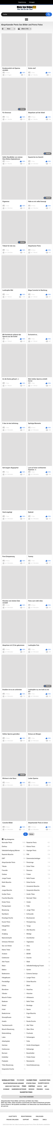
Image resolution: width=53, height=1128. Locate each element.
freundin (40, 1089)
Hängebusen (13, 978)
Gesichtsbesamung (38, 1065)
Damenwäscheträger (38, 858)
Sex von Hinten (13, 946)
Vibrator (13, 993)
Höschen (38, 993)
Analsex (13, 954)
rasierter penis (26, 1092)
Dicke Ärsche (38, 882)
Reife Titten (38, 1001)
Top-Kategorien (9, 839)
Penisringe (38, 862)
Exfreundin (38, 914)
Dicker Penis (13, 902)
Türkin (38, 1017)
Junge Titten (38, 910)
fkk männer (20, 1080)
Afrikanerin (38, 997)
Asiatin (13, 1021)
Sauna (38, 1009)
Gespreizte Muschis (38, 890)
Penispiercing (38, 922)
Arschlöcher (38, 938)
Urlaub (13, 930)
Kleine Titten (13, 950)
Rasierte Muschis (13, 854)
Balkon (13, 970)
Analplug (13, 934)
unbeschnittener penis (12, 1086)
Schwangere (38, 1037)
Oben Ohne (38, 1029)
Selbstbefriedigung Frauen (38, 966)
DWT (13, 858)
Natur (13, 966)
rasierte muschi (43, 1083)
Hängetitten (13, 926)
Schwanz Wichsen (13, 942)
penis (24, 1086)
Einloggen (32, 2)
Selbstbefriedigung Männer (13, 850)
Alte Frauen (13, 962)
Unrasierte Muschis (38, 886)
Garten (38, 970)
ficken (47, 1089)
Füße (38, 906)
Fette (38, 1041)
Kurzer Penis (13, 922)
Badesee (13, 1001)
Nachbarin (13, 914)
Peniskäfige (13, 982)
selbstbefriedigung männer (13, 1083)
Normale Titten (38, 898)
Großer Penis (13, 894)
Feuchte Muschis (13, 898)
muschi (39, 1086)
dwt (45, 1086)
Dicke (38, 950)
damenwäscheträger (19, 1089)
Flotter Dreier (38, 1057)
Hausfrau (38, 989)
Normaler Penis (13, 842)
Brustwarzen (38, 918)
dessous (31, 1089)
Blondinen (13, 989)
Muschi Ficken (13, 997)
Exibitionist (13, 958)
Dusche (38, 958)
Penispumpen (13, 906)
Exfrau (13, 985)
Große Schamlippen (38, 1045)
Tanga (38, 926)
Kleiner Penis (38, 846)
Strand (13, 1005)
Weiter (31, 834)
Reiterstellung (13, 1033)
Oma (38, 946)
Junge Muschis (13, 890)
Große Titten (38, 894)
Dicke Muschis (38, 982)
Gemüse (13, 1045)
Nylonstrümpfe (13, 938)
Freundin (13, 870)
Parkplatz (13, 1061)
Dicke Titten (38, 866)
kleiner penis (32, 1080)
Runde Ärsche (38, 1021)
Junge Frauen (13, 878)
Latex (13, 1037)
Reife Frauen (38, 878)
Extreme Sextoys (38, 974)
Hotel (13, 1009)
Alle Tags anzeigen (26, 1097)
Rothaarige (38, 1049)
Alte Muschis (38, 930)
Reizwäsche (38, 1061)
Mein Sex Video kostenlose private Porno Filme (22, 1124)
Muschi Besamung (13, 1029)
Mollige (38, 934)
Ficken (38, 874)
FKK (38, 854)
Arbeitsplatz (13, 1041)
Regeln (35, 1119)
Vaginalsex (38, 942)
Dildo (13, 886)
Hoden (38, 902)
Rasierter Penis (38, 842)
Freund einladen (12, 1119)
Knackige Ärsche (13, 918)
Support (26, 1119)
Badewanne (13, 974)
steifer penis (31, 1083)
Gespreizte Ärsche (13, 1069)
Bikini (38, 985)
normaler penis (8, 1080)
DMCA (45, 1119)
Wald (38, 962)
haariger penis (44, 1080)
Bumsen (13, 1053)
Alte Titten (38, 1025)
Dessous (38, 870)
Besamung (13, 910)
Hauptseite (13, 1116)
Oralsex (13, 874)
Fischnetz (38, 1033)
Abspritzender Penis (13, 862)
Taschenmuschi (13, 1025)
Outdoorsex (13, 1049)
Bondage (38, 1005)
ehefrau (31, 1086)
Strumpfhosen (13, 1017)
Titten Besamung (13, 1065)
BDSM (38, 954)
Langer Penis (38, 978)
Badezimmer (13, 1013)
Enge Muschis (38, 1013)
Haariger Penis (38, 850)
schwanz (6, 1089)
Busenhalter (38, 1053)
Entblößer (13, 1057)
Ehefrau (13, 846)
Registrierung (22, 2)
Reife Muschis (13, 882)
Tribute (13, 866)
